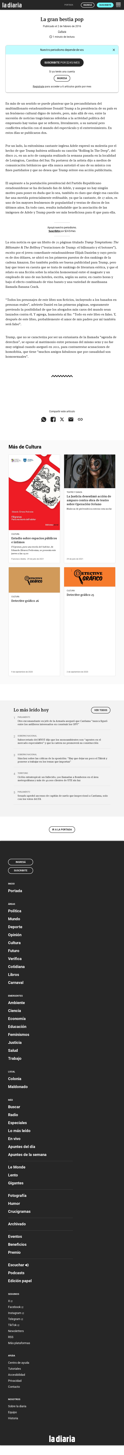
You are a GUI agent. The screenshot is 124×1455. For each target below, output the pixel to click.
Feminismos (18, 1034)
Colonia (14, 1079)
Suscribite (105, 5)
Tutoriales (14, 1368)
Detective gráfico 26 (25, 601)
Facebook (15, 1307)
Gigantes (15, 1183)
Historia (13, 1418)
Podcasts (16, 1273)
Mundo (14, 919)
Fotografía (17, 1195)
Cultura (62, 31)
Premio (14, 1252)
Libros (13, 974)
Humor (14, 1203)
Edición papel (20, 1281)
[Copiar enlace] (80, 419)
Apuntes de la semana (27, 1154)
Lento (13, 1175)
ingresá (62, 78)
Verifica (15, 958)
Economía (17, 1018)
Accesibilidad (16, 1374)
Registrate (38, 86)
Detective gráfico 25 (80, 595)
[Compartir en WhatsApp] (43, 419)
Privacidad (14, 1380)
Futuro (13, 951)
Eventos (15, 1236)
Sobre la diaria (17, 1406)
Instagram (16, 1313)
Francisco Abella (18, 559)
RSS (10, 1337)
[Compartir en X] (62, 419)
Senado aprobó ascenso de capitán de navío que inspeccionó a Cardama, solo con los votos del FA (63, 797)
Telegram (15, 1319)
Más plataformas (19, 1343)
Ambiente (16, 1002)
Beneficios (17, 1244)
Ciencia (14, 1010)
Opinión (14, 935)
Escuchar (18, 1265)
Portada (15, 891)
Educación (17, 1026)
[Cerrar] (114, 50)
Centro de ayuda (18, 1362)
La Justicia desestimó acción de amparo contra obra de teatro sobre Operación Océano (89, 500)
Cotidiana (16, 966)
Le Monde (16, 1167)
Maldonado (18, 1086)
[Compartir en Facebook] (53, 419)
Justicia (15, 1042)
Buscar (14, 1107)
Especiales (17, 1123)
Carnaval (15, 982)
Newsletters (16, 1331)
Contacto (14, 1386)
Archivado (17, 1224)
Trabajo (14, 1058)
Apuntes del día (21, 1146)
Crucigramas (19, 1211)
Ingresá (87, 5)
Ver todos (100, 710)
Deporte (15, 927)
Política (14, 911)
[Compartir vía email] (71, 419)
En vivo (14, 1138)
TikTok (13, 1325)
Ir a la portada (62, 829)
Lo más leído (19, 1130)
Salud (13, 1050)
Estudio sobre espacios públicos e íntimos (34, 540)
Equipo (12, 1412)
